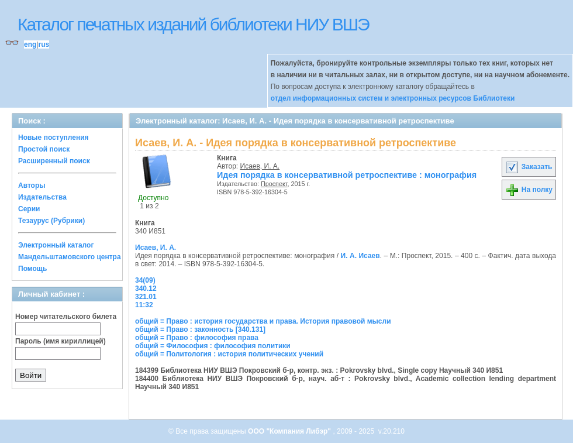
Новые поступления (53, 137)
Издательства (42, 197)
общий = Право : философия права (196, 338)
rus (43, 44)
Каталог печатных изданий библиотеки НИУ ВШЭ (193, 24)
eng (30, 44)
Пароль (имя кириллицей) (60, 341)
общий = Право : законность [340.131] (200, 329)
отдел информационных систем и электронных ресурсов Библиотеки (393, 98)
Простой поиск (44, 149)
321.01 (146, 297)
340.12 (146, 288)
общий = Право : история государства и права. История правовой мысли (263, 321)
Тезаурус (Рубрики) (51, 221)
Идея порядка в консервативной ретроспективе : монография (347, 175)
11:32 (144, 305)
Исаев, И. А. (260, 166)
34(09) (145, 280)
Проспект (274, 183)
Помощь (32, 269)
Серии (29, 209)
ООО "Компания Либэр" (290, 431)
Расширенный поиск (54, 161)
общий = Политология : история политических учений (229, 354)
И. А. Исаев (360, 256)
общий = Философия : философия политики (213, 346)
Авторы (32, 185)
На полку (529, 190)
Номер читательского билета (65, 316)
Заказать (528, 167)
